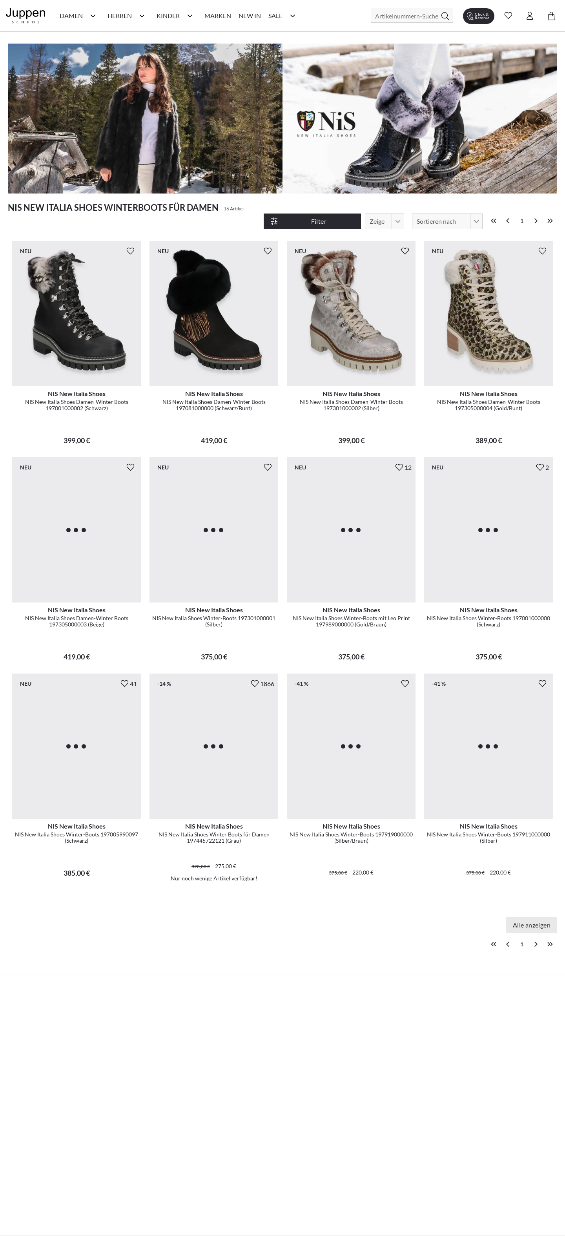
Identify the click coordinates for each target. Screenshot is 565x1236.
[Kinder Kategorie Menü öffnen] (190, 16)
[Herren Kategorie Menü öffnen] (142, 16)
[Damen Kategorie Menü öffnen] (93, 16)
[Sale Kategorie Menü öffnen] (293, 16)
